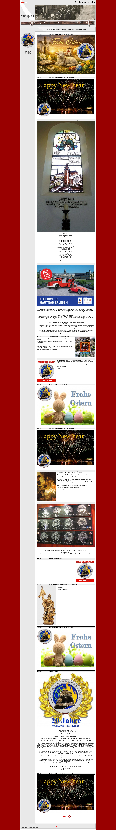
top (93, 824)
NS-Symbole (28, 53)
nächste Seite (67, 816)
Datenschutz (28, 51)
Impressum (27, 52)
